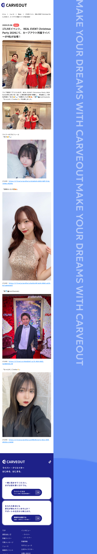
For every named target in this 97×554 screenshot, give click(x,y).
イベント (7, 532)
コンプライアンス (24, 538)
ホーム (5, 14)
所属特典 (26, 519)
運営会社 (8, 512)
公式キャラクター (29, 527)
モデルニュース (28, 523)
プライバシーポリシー (10, 538)
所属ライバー (8, 516)
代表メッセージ (9, 520)
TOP (5, 508)
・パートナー (28, 515)
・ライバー (28, 512)
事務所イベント (9, 528)
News (21, 14)
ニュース (13, 14)
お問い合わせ (27, 531)
